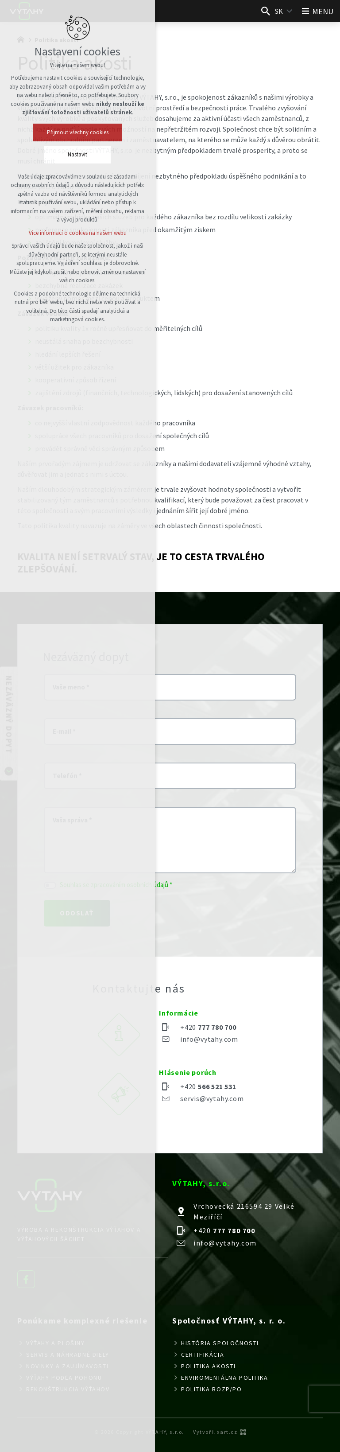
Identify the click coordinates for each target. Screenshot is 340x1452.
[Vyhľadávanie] (265, 11)
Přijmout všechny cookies (77, 132)
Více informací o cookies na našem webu (78, 233)
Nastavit (77, 154)
